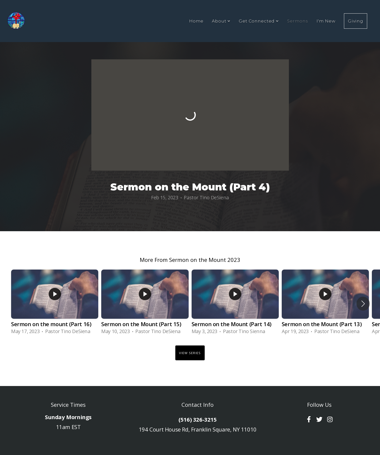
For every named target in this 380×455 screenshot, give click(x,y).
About (221, 21)
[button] (363, 303)
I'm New (326, 21)
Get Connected (259, 21)
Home (196, 21)
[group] (54, 304)
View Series (190, 353)
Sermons (297, 21)
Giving (355, 21)
